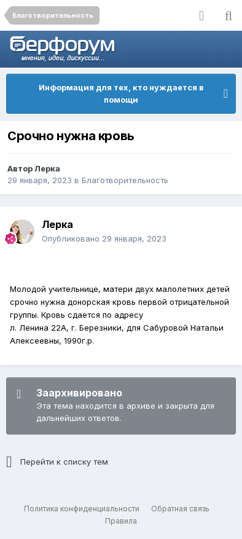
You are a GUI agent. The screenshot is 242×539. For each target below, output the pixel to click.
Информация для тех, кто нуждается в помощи (121, 93)
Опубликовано (104, 238)
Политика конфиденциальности (81, 508)
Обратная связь (180, 508)
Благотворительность (125, 180)
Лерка (47, 168)
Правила (121, 520)
